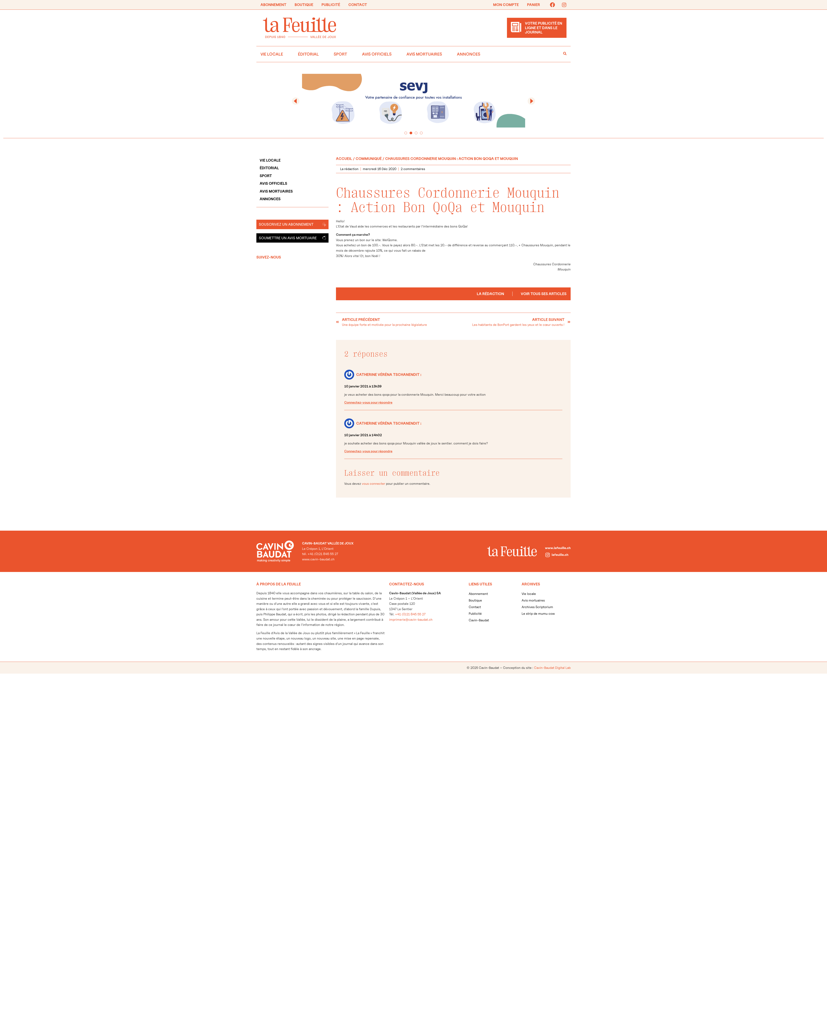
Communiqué (369, 158)
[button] (295, 101)
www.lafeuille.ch (558, 548)
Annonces (468, 54)
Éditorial (308, 54)
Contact (357, 4)
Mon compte (506, 4)
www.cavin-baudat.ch (318, 559)
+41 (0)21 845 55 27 (410, 614)
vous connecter (373, 484)
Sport (340, 54)
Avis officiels (377, 54)
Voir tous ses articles (543, 294)
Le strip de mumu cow (538, 614)
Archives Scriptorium (537, 607)
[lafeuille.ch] (547, 554)
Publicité (330, 4)
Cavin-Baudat (479, 620)
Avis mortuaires (424, 54)
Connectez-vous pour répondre (368, 402)
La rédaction (490, 294)
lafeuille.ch (560, 555)
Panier (533, 4)
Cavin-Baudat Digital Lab (552, 668)
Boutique (304, 4)
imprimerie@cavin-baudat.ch (411, 620)
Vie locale (272, 54)
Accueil (344, 158)
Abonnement (273, 4)
